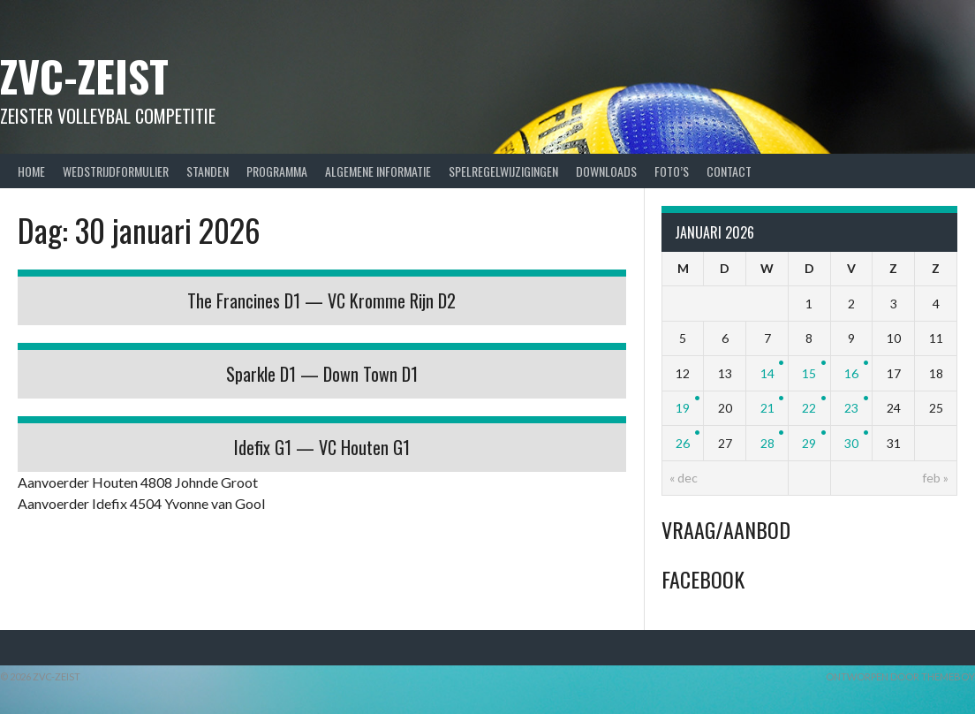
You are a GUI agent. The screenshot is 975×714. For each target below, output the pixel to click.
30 (851, 443)
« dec (683, 477)
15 (809, 373)
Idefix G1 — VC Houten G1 (322, 447)
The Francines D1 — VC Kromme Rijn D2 (321, 300)
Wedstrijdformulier (116, 171)
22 (809, 407)
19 (683, 407)
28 (767, 443)
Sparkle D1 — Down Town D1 (322, 374)
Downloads (606, 171)
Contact (729, 171)
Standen (207, 171)
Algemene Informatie (378, 171)
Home (31, 171)
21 (767, 407)
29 (809, 443)
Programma (276, 171)
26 (683, 443)
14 (767, 373)
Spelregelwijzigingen (503, 171)
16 (851, 373)
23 (851, 407)
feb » (935, 477)
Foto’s (671, 171)
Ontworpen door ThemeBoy (900, 676)
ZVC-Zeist (84, 75)
